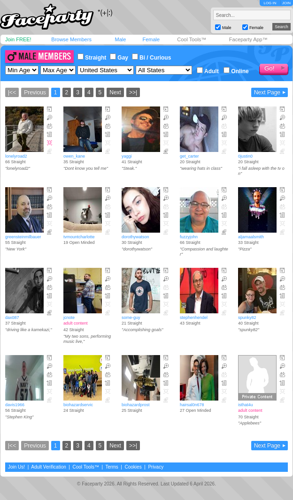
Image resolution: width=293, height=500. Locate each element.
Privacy (155, 467)
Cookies (133, 467)
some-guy (131, 317)
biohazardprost (136, 404)
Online (236, 71)
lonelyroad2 (16, 156)
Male (120, 39)
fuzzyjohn (189, 237)
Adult (208, 71)
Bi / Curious (151, 57)
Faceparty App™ (248, 39)
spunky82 (247, 317)
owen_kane (74, 156)
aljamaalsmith (251, 237)
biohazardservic (78, 404)
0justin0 (245, 156)
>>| (133, 92)
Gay (119, 57)
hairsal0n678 (192, 404)
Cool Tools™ (191, 39)
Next (115, 92)
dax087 (12, 317)
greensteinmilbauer (23, 237)
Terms (112, 467)
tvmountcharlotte (79, 237)
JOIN (286, 3)
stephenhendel (194, 317)
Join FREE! (18, 39)
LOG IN (269, 3)
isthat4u (245, 404)
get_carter (189, 156)
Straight (91, 57)
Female (151, 39)
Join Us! (16, 467)
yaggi (127, 156)
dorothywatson (135, 237)
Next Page (267, 92)
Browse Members (71, 39)
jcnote (69, 317)
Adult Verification (48, 467)
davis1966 (14, 404)
